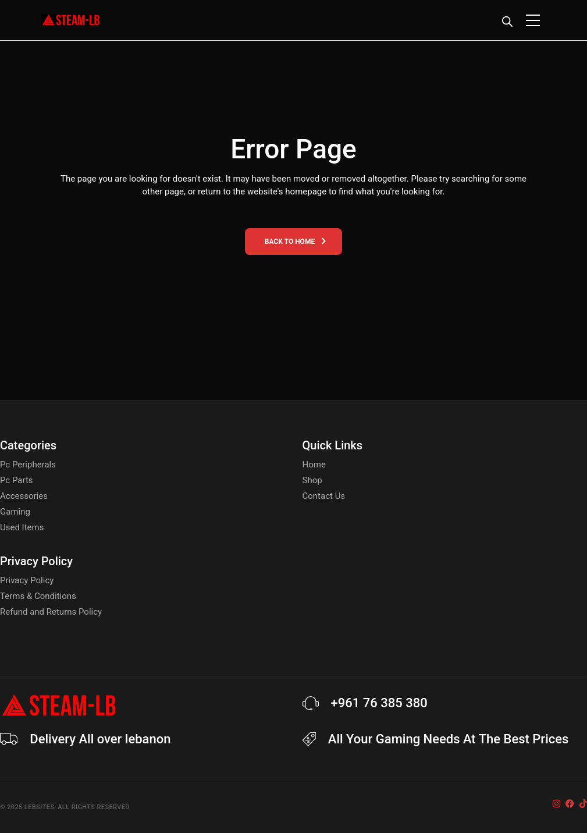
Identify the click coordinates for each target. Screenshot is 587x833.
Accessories (24, 496)
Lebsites (39, 807)
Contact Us (324, 496)
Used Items (22, 527)
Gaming (15, 511)
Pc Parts (16, 480)
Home (314, 464)
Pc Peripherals (28, 464)
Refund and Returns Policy (51, 612)
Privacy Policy (27, 580)
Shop (312, 480)
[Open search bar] (507, 21)
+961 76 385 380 (379, 703)
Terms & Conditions (38, 596)
